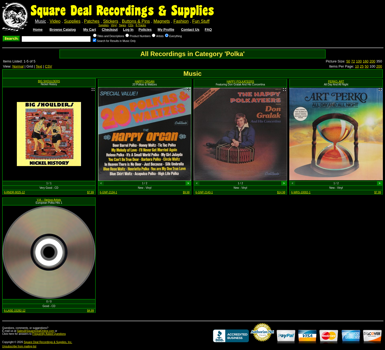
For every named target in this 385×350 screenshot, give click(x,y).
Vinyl (114, 25)
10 (357, 66)
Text (39, 66)
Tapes (122, 25)
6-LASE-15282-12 (14, 310)
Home (38, 29)
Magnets (161, 21)
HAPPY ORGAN (144, 81)
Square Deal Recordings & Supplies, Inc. (48, 342)
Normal (18, 66)
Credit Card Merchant (262, 343)
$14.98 (281, 192)
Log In (128, 29)
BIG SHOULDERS (49, 81)
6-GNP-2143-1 (204, 192)
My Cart (89, 29)
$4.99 (90, 310)
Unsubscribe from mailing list (19, 346)
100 (359, 61)
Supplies (72, 21)
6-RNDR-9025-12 (14, 192)
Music (40, 21)
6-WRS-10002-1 (300, 192)
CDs (130, 25)
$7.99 (90, 192)
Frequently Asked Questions (49, 333)
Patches (91, 21)
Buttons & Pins (136, 21)
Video (55, 21)
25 (362, 66)
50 (348, 61)
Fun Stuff (201, 21)
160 (366, 61)
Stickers (110, 21)
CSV (48, 66)
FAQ (208, 29)
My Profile (166, 29)
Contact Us (190, 29)
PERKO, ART (336, 81)
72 (353, 61)
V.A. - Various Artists (49, 199)
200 (372, 61)
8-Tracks (141, 25)
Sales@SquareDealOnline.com (35, 330)
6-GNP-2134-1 (108, 192)
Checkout (110, 29)
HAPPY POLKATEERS (240, 81)
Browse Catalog (62, 29)
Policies (145, 29)
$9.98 (186, 192)
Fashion (181, 21)
